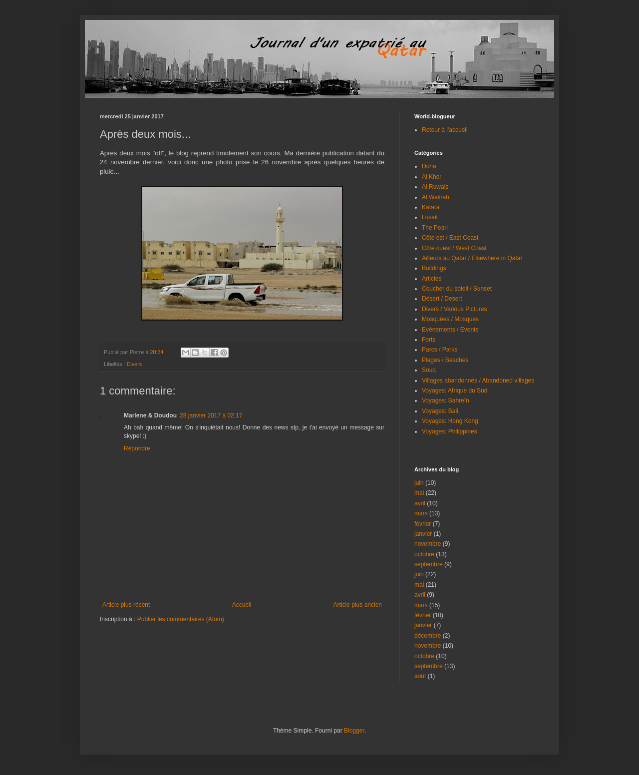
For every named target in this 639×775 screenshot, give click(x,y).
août (420, 676)
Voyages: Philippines (449, 431)
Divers (134, 364)
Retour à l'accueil (445, 129)
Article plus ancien (357, 604)
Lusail (429, 217)
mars (421, 513)
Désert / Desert (442, 298)
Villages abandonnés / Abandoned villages (478, 380)
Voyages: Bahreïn (445, 400)
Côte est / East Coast (450, 237)
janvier (423, 533)
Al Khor (431, 176)
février (422, 523)
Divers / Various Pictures (454, 309)
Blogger (354, 730)
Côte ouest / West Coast (454, 248)
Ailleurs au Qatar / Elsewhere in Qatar (472, 258)
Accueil (242, 604)
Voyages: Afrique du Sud (454, 390)
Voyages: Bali (440, 410)
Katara (430, 207)
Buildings (434, 268)
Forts (428, 339)
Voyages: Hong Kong (450, 420)
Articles (431, 278)
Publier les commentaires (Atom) (180, 619)
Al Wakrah (435, 197)
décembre (427, 635)
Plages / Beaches (445, 360)
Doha (429, 166)
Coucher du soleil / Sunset (457, 288)
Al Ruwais (435, 186)
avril (419, 503)
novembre (427, 543)
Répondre (137, 448)
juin (419, 482)
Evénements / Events (450, 329)
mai (419, 492)
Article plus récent (126, 604)
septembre (428, 564)
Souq (429, 370)
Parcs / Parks (439, 349)
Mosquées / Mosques (450, 319)
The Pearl (435, 227)
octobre (424, 554)
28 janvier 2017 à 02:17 (211, 415)
